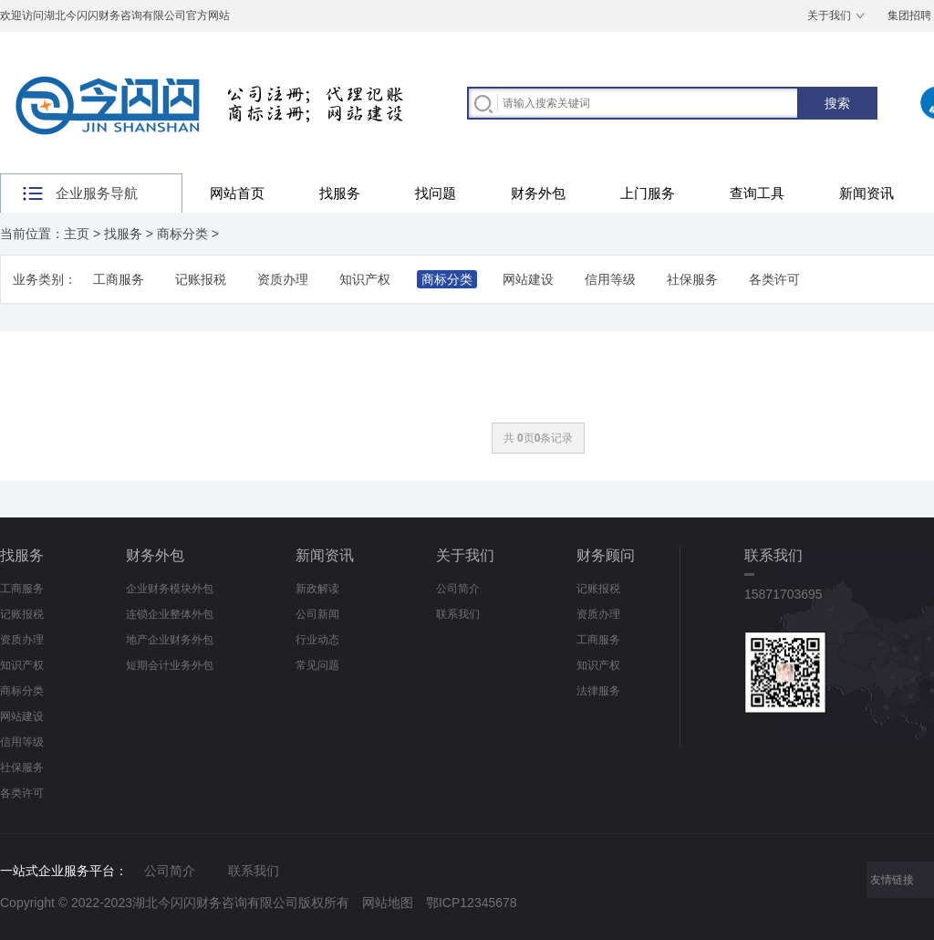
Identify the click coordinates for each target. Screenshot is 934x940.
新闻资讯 (866, 193)
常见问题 (317, 665)
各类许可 (774, 279)
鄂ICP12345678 (471, 902)
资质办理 (282, 279)
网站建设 (528, 279)
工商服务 (118, 279)
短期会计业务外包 (169, 665)
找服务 (339, 193)
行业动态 (317, 639)
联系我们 (458, 614)
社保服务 (692, 279)
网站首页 (237, 193)
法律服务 (598, 690)
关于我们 (829, 15)
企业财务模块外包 (169, 588)
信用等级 (610, 279)
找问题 (435, 193)
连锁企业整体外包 (169, 614)
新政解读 (317, 588)
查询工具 (757, 193)
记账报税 (200, 279)
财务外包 (538, 193)
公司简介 (458, 588)
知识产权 (364, 279)
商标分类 (182, 233)
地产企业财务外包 (169, 639)
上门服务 (647, 193)
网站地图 (387, 902)
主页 (76, 233)
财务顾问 (605, 555)
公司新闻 (317, 614)
